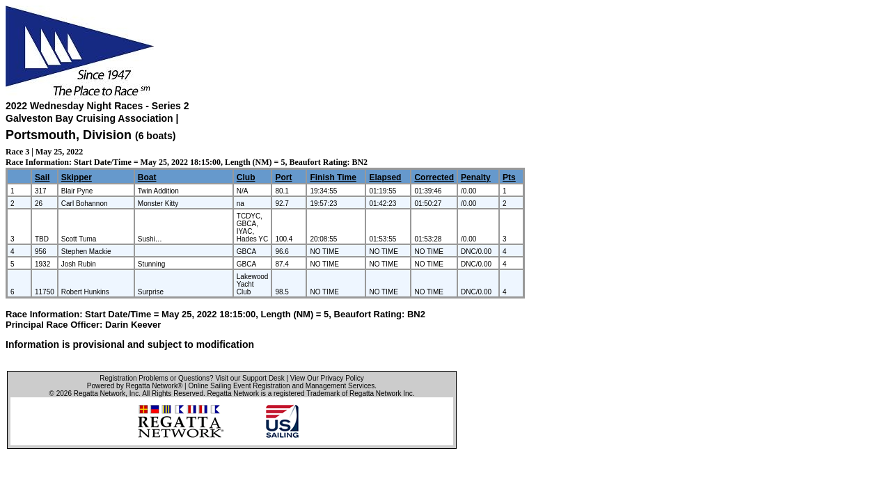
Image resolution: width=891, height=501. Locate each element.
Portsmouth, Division (70, 135)
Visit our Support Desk (249, 378)
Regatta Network (99, 393)
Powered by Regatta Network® (134, 386)
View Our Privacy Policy (327, 378)
